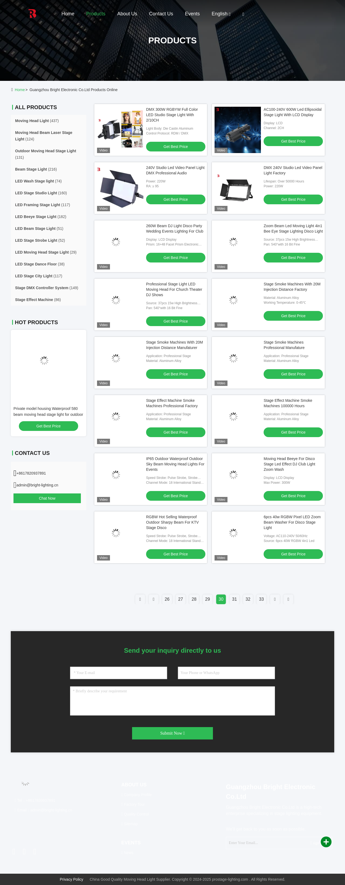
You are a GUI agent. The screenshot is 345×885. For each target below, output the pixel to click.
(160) (41, 193)
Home (67, 13)
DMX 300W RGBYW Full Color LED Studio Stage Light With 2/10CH (172, 114)
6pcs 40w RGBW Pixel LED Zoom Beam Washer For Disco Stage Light (292, 522)
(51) (39, 228)
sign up (317, 843)
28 (194, 599)
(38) (40, 264)
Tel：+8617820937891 (35, 800)
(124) (43, 135)
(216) (36, 169)
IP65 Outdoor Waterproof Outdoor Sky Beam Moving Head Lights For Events (175, 464)
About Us (127, 13)
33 (261, 599)
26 (167, 599)
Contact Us (161, 13)
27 (180, 599)
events (192, 13)
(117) (42, 205)
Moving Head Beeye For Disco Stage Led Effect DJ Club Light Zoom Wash (289, 464)
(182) (40, 217)
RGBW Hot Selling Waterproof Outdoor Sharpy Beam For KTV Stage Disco (172, 522)
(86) (38, 300)
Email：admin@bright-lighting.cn (43, 810)
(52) (40, 240)
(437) (37, 121)
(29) (46, 252)
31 (234, 599)
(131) (45, 154)
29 (207, 599)
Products (95, 13)
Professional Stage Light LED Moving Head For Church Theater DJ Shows (174, 289)
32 (248, 599)
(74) (38, 181)
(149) (46, 288)
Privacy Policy (71, 879)
